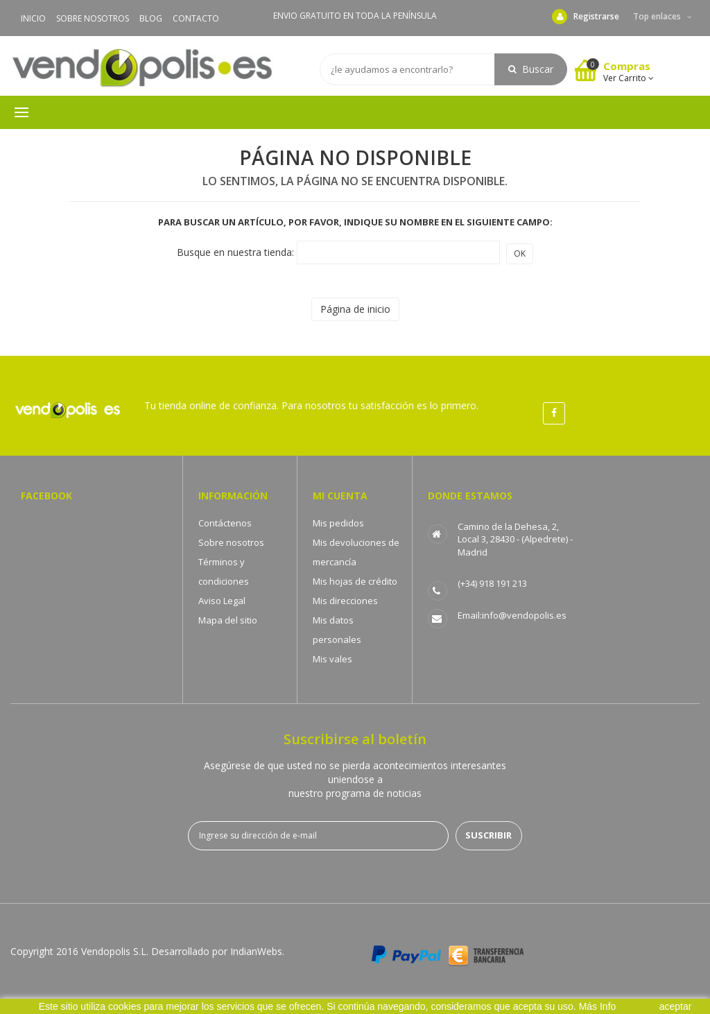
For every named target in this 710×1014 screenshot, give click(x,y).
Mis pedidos (338, 523)
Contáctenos (225, 523)
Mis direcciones (345, 600)
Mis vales (332, 659)
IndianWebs (256, 951)
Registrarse (585, 16)
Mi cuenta (340, 495)
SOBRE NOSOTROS (92, 18)
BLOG (150, 18)
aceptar (675, 1006)
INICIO (33, 18)
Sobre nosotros (231, 542)
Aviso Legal (221, 600)
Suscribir (488, 835)
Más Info (597, 1006)
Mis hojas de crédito (355, 581)
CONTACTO (196, 18)
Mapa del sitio (227, 620)
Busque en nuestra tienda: (235, 252)
